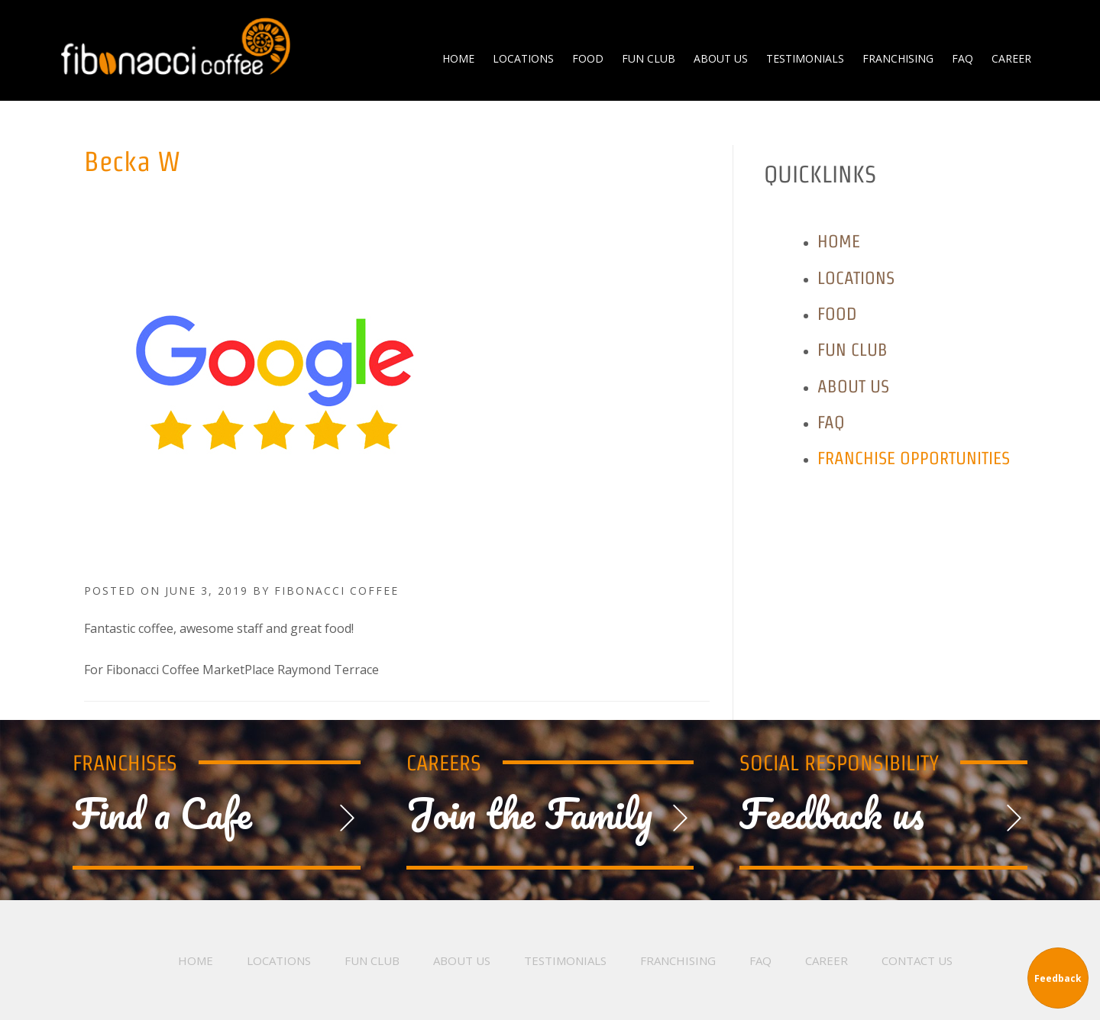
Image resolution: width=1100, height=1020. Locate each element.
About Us (853, 385)
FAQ (831, 421)
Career (826, 960)
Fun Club (852, 349)
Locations (856, 277)
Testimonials (565, 960)
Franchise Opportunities (913, 457)
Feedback (1058, 978)
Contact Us (917, 960)
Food (837, 313)
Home (838, 240)
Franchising (678, 960)
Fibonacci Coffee (175, 45)
